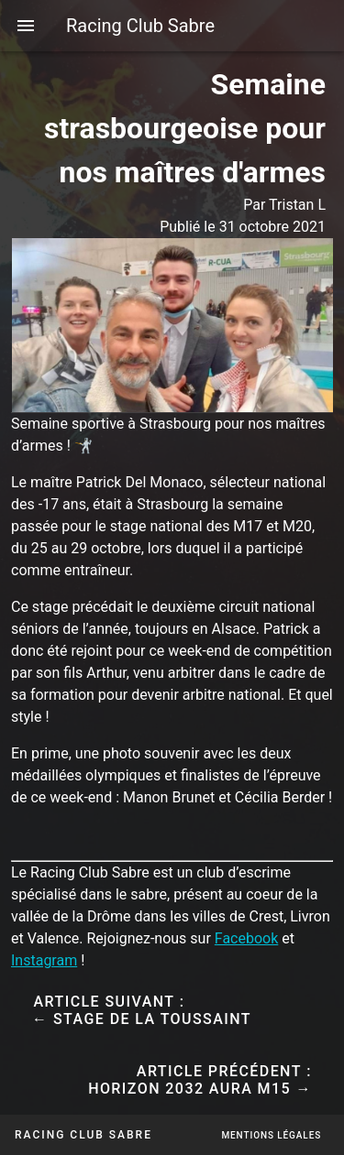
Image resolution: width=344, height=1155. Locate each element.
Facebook (246, 938)
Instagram (44, 960)
